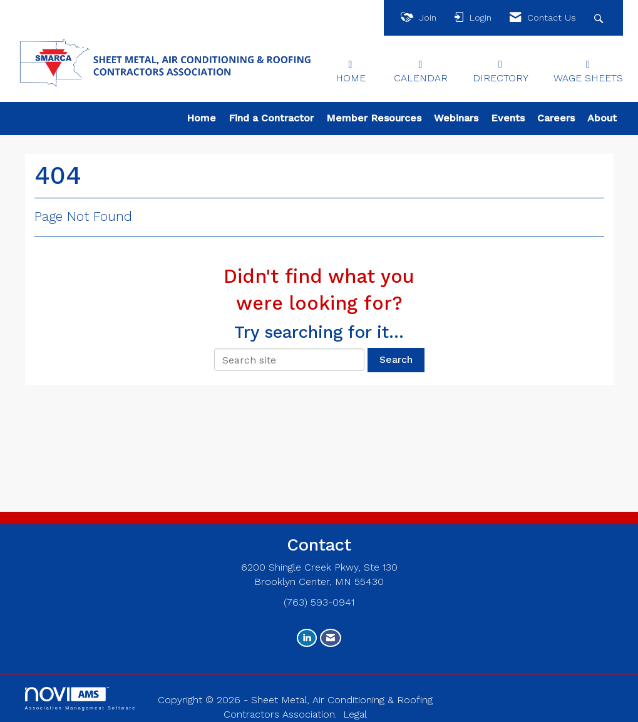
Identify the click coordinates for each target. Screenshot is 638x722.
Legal (355, 714)
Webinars (456, 118)
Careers (556, 118)
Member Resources (373, 118)
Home (201, 118)
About (602, 118)
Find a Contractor (271, 118)
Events (508, 118)
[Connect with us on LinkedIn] (307, 638)
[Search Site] (600, 17)
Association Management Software (80, 698)
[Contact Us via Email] (330, 638)
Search (396, 359)
